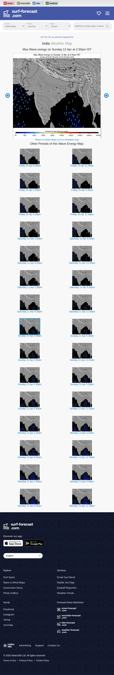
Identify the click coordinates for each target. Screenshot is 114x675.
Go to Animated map (68, 139)
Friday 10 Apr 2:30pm (30, 190)
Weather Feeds (65, 593)
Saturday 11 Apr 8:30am (29, 263)
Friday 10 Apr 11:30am (82, 165)
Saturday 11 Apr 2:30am (29, 238)
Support (39, 645)
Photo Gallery (10, 593)
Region (29, 24)
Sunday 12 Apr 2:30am (29, 336)
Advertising (25, 645)
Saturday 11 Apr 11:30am (82, 263)
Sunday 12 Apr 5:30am (82, 336)
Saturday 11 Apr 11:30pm (82, 311)
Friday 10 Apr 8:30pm (30, 214)
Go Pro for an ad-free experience (57, 37)
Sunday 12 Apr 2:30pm (29, 384)
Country (7, 24)
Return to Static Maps (46, 139)
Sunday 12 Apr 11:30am (82, 360)
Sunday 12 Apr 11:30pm (82, 408)
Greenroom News (13, 587)
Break (52, 24)
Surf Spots (9, 577)
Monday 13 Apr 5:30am (82, 433)
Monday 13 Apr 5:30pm (82, 481)
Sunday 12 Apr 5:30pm (82, 384)
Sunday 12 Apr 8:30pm (29, 408)
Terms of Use (9, 660)
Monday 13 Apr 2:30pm (30, 481)
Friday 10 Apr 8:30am (30, 165)
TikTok (6, 619)
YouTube (8, 625)
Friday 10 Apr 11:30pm (82, 214)
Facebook (8, 609)
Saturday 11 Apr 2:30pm (29, 287)
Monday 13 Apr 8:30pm (30, 506)
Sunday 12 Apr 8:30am (29, 360)
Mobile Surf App (66, 582)
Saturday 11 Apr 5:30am (82, 238)
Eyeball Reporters (67, 587)
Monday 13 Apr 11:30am (82, 457)
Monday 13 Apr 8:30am (30, 457)
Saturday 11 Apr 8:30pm (29, 311)
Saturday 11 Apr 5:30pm (82, 287)
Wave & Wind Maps (14, 582)
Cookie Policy (42, 660)
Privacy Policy (26, 660)
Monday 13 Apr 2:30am (30, 433)
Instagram (8, 614)
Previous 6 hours (7, 95)
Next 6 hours (106, 95)
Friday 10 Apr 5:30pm (82, 190)
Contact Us (54, 645)
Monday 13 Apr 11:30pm (82, 506)
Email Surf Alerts (66, 577)
